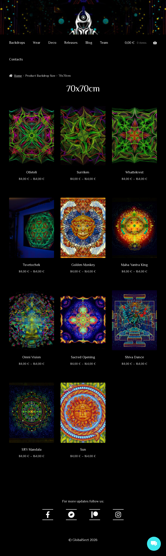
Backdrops (17, 43)
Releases (71, 43)
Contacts (16, 59)
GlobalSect (83, 27)
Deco (52, 43)
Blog (88, 43)
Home (18, 75)
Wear (36, 43)
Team (104, 43)
